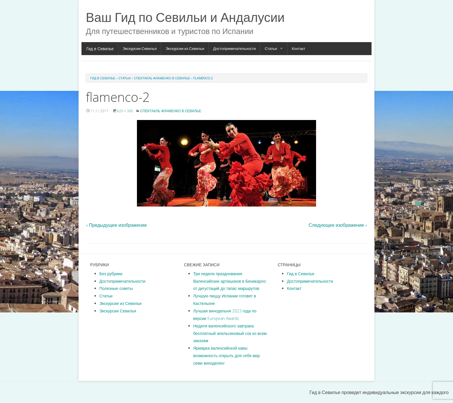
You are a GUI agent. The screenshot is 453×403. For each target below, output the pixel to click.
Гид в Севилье (100, 48)
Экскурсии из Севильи (185, 48)
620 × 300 (125, 110)
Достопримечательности (234, 48)
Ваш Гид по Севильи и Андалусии (185, 17)
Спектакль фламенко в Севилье (162, 78)
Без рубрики (110, 273)
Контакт (298, 48)
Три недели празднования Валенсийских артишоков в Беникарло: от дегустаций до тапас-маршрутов (230, 281)
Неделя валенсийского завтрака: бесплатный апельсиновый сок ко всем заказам (230, 333)
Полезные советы (116, 288)
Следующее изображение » (338, 225)
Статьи (271, 48)
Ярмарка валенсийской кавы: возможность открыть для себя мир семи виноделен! (226, 355)
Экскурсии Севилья (140, 48)
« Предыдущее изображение (116, 225)
